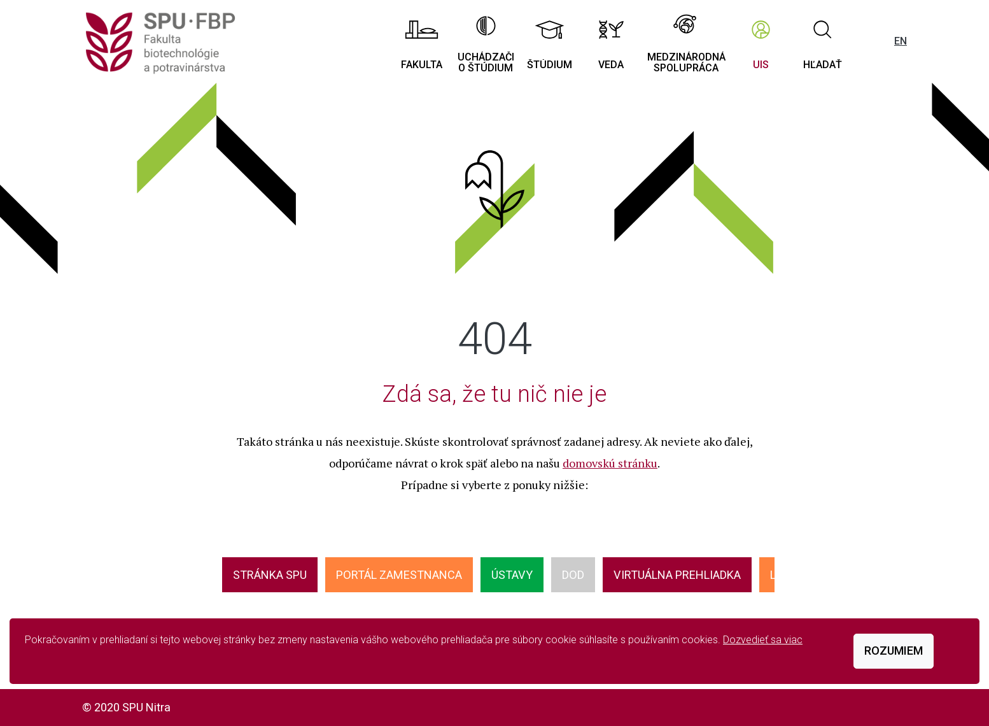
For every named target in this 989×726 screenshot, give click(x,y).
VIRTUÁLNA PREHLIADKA (677, 574)
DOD (573, 574)
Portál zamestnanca (399, 574)
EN (900, 41)
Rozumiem (893, 650)
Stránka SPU (270, 574)
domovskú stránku (610, 463)
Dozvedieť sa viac (763, 640)
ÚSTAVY (512, 574)
